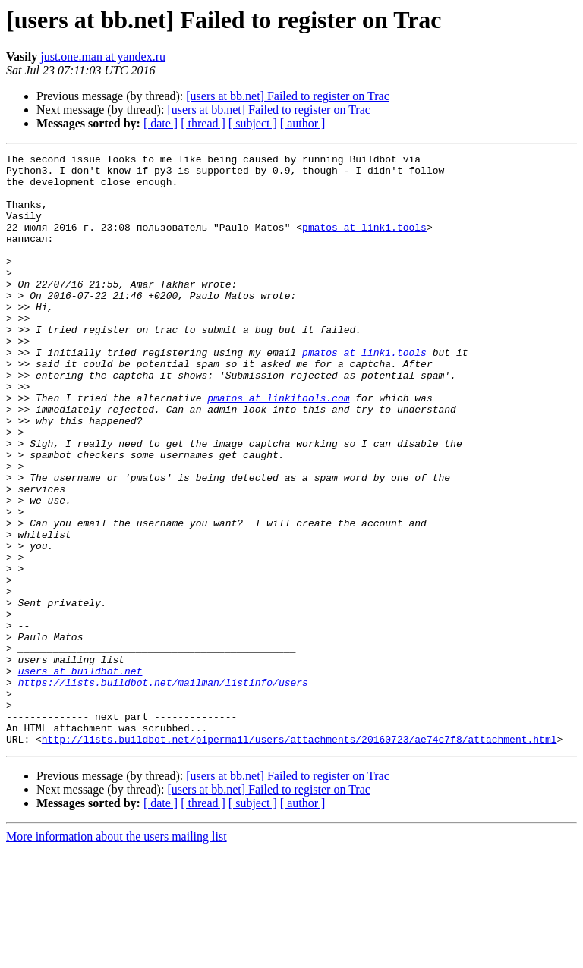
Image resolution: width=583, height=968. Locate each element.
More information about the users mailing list (116, 954)
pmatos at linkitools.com (278, 447)
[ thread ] (203, 123)
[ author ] (303, 123)
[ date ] (160, 123)
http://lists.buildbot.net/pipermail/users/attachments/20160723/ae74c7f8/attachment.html (299, 857)
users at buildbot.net (80, 775)
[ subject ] (252, 123)
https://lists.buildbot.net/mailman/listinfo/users (163, 789)
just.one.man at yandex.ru (102, 56)
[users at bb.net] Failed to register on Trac (287, 96)
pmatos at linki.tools (364, 243)
